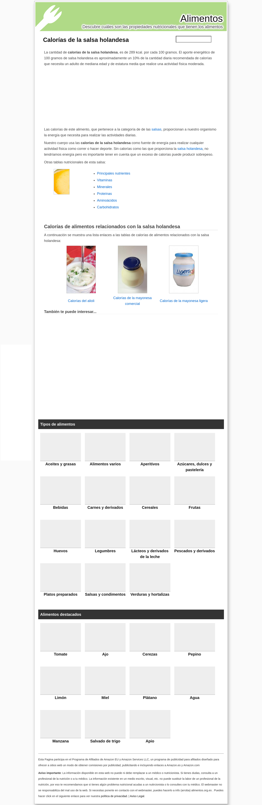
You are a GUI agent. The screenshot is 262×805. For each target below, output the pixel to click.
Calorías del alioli (81, 301)
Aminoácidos (107, 200)
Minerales (104, 187)
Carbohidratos (108, 207)
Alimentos (201, 18)
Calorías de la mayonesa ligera (184, 301)
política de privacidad (114, 796)
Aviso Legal (137, 796)
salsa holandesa (189, 149)
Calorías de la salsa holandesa (86, 39)
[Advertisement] (131, 96)
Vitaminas (104, 180)
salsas (156, 129)
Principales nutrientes (113, 173)
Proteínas (104, 194)
